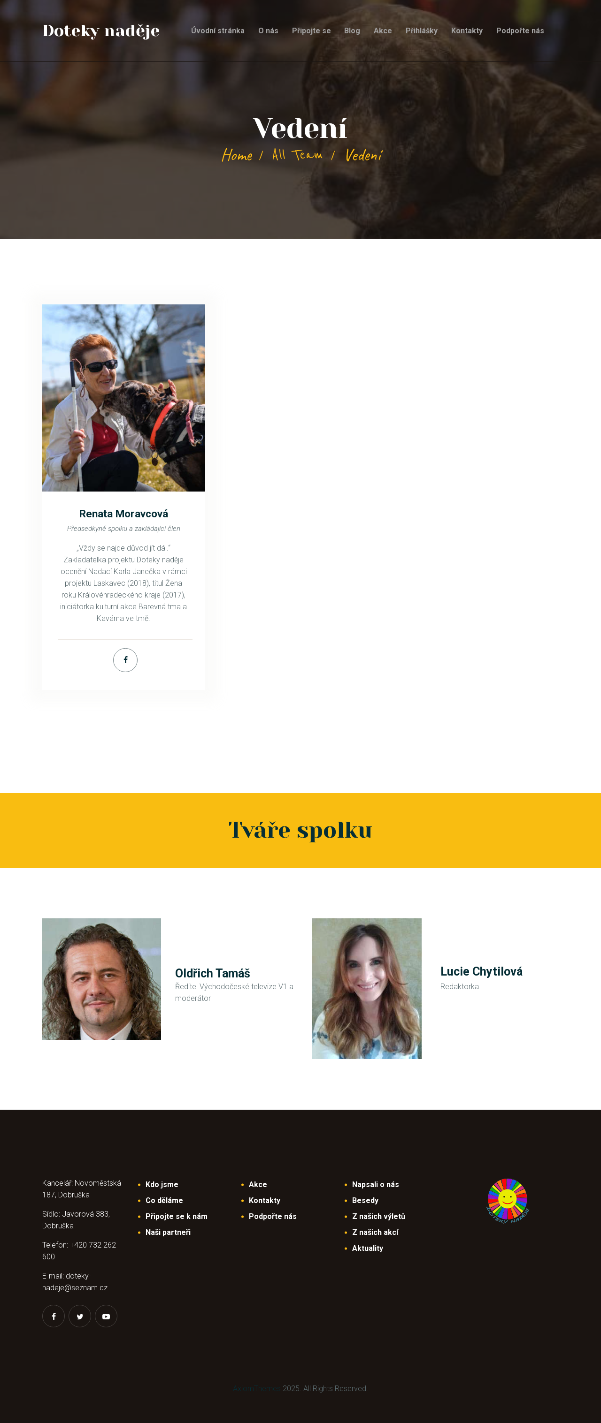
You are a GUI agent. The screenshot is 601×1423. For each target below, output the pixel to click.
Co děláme (164, 1200)
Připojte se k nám (177, 1216)
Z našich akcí (375, 1232)
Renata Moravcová (123, 513)
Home (236, 154)
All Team (297, 154)
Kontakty (264, 1200)
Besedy (365, 1200)
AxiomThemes (257, 1388)
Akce (258, 1184)
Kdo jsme (162, 1184)
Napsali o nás (375, 1184)
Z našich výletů (378, 1216)
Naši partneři (168, 1232)
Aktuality (367, 1248)
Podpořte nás (273, 1216)
